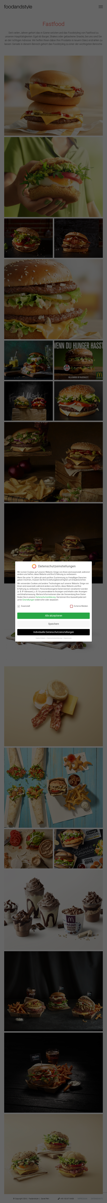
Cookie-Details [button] (41, 638)
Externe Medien (79, 606)
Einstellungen (29, 600)
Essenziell (23, 606)
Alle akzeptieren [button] (53, 615)
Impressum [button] (67, 638)
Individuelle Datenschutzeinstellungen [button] (53, 632)
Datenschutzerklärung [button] (54, 638)
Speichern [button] (53, 623)
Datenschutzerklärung (46, 597)
